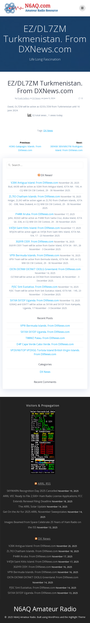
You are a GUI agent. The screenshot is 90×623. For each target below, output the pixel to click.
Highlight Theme (77, 617)
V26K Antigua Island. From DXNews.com (34, 182)
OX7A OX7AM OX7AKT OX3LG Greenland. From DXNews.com (45, 269)
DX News (36, 98)
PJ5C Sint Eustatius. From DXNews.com (34, 286)
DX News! (46, 175)
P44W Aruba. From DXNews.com (34, 214)
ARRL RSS (44, 483)
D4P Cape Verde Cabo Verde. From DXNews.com (45, 344)
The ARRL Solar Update (32, 506)
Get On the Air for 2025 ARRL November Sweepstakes (35, 512)
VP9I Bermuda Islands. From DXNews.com (34, 255)
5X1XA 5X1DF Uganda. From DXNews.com (34, 300)
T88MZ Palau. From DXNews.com (45, 338)
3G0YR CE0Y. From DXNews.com (34, 241)
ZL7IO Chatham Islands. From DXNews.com (34, 196)
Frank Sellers (23, 98)
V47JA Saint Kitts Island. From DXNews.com (34, 228)
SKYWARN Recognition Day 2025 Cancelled (32, 491)
